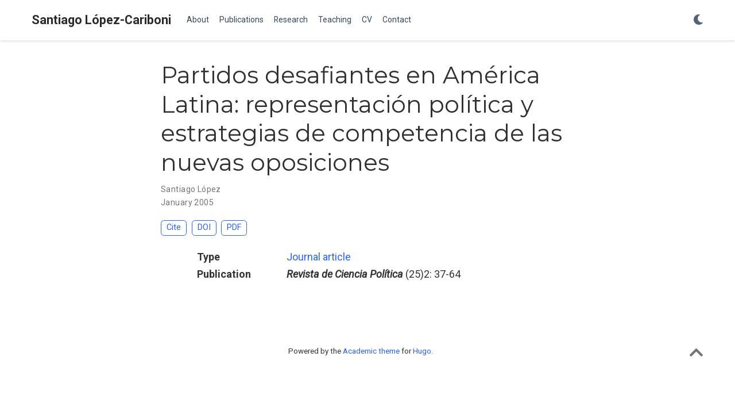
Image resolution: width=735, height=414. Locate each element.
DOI (204, 227)
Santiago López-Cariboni (101, 20)
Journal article (319, 257)
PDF (234, 227)
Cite (174, 227)
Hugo (422, 350)
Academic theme (371, 350)
